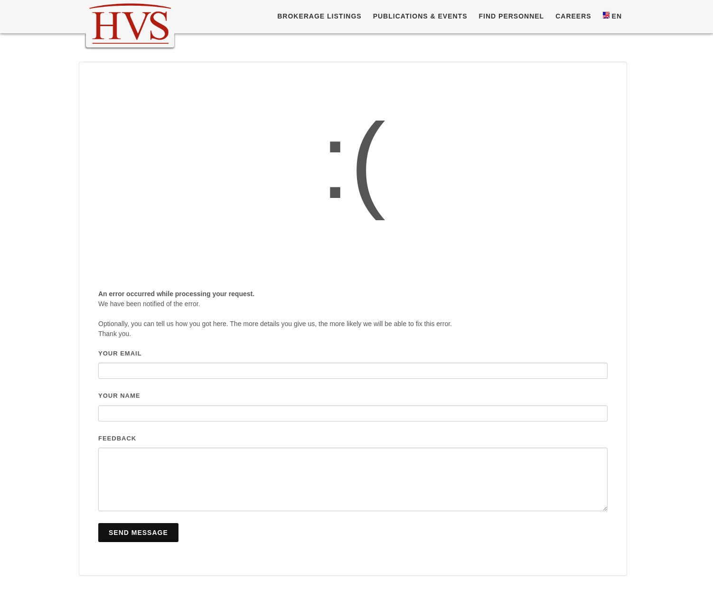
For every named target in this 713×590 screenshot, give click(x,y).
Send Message (138, 532)
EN (612, 16)
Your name (119, 395)
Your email (120, 353)
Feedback (117, 438)
